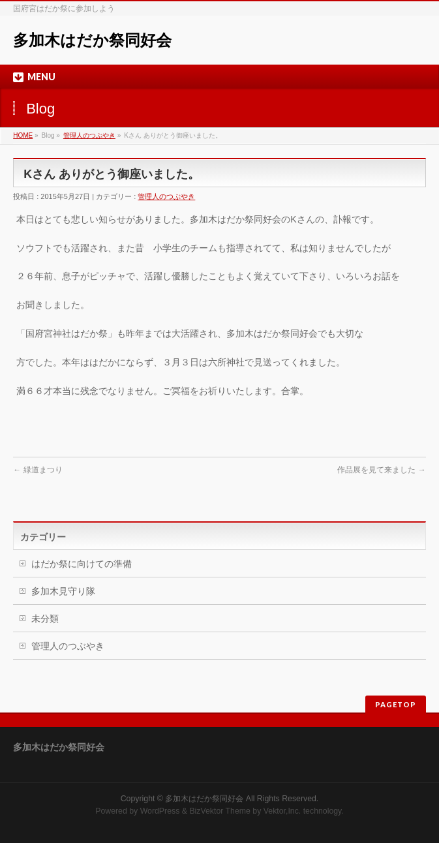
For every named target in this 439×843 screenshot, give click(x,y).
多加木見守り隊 (63, 591)
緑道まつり (37, 469)
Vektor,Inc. (282, 811)
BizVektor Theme (219, 811)
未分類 (45, 618)
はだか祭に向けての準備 (81, 564)
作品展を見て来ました (381, 469)
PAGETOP (395, 704)
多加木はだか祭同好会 (92, 40)
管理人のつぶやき (89, 135)
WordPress (160, 811)
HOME (23, 135)
